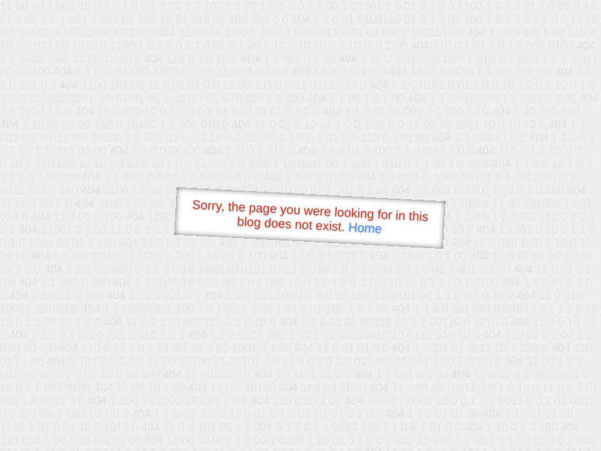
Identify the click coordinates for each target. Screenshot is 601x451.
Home (365, 228)
